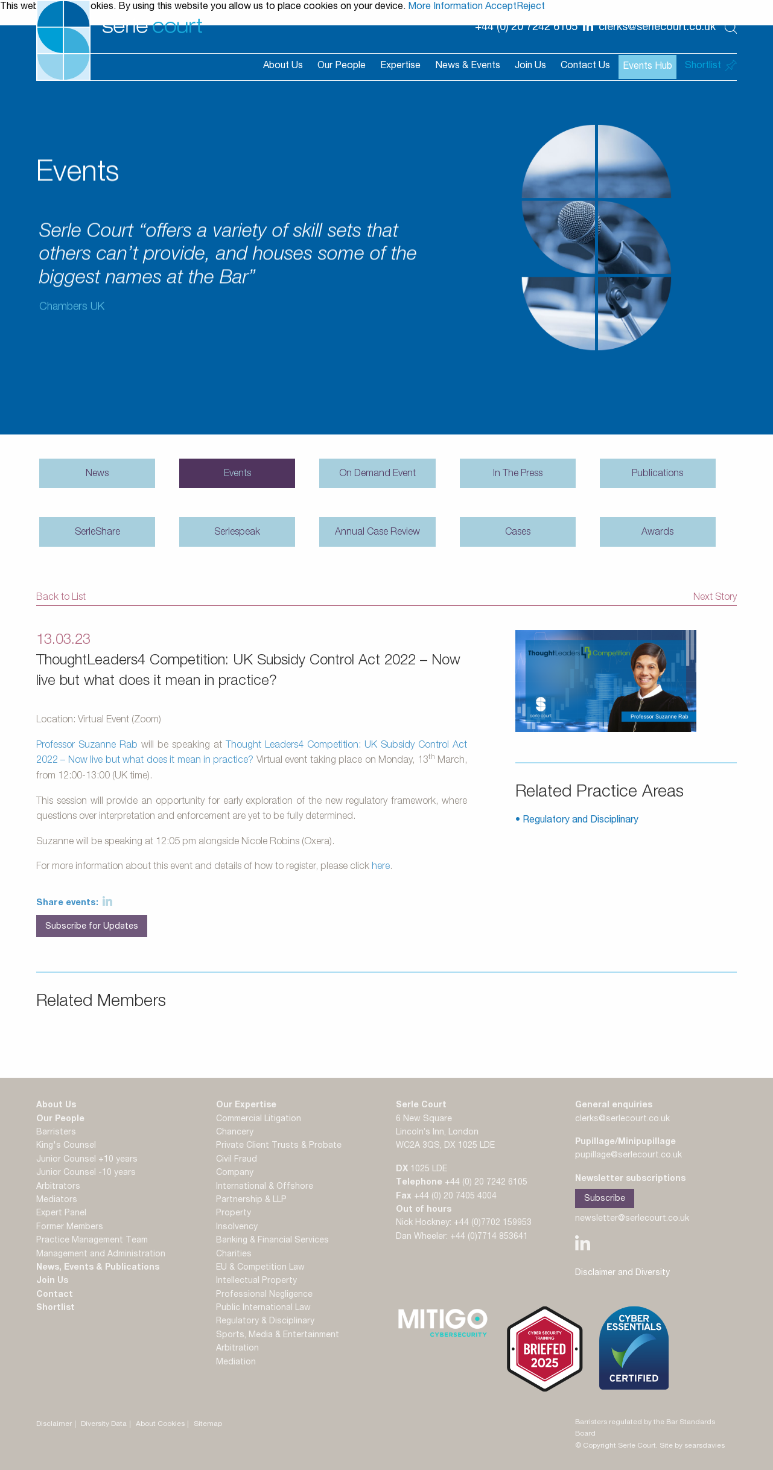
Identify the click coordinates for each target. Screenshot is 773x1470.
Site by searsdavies (692, 1445)
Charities (234, 1254)
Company (234, 1173)
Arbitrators (58, 1187)
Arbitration (237, 1348)
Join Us (530, 66)
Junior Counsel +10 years (87, 1160)
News (97, 474)
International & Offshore (264, 1187)
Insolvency (237, 1227)
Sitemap (208, 1424)
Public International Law (263, 1308)
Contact (54, 1295)
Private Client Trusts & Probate (279, 1146)
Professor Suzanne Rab (87, 746)
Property (233, 1213)
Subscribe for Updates (91, 927)
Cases (517, 533)
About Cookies (160, 1424)
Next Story (715, 598)
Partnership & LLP (251, 1200)
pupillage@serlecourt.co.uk (628, 1155)
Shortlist (55, 1308)
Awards (657, 533)
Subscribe (604, 1199)
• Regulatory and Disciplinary (576, 821)
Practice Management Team (92, 1240)
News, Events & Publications (97, 1268)
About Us (283, 66)
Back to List (61, 598)
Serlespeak (237, 533)
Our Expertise (246, 1105)
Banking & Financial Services (272, 1240)
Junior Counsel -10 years (86, 1173)
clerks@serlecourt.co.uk (622, 1119)
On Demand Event (377, 474)
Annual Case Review (377, 533)
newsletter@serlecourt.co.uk (632, 1219)
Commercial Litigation (258, 1119)
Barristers (56, 1132)
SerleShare (97, 533)
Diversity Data (104, 1424)
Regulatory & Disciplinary (265, 1321)
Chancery (234, 1132)
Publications (657, 474)
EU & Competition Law (260, 1268)
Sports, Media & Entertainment (277, 1335)
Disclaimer (54, 1424)
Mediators (56, 1200)
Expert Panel (61, 1213)
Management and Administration (100, 1254)
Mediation (236, 1362)
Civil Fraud (236, 1160)
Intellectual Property (256, 1281)
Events (237, 474)
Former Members (69, 1227)
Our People (341, 66)
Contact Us (585, 66)
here (381, 867)
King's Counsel (66, 1146)
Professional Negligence (264, 1295)
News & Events (467, 66)
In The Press (517, 474)
